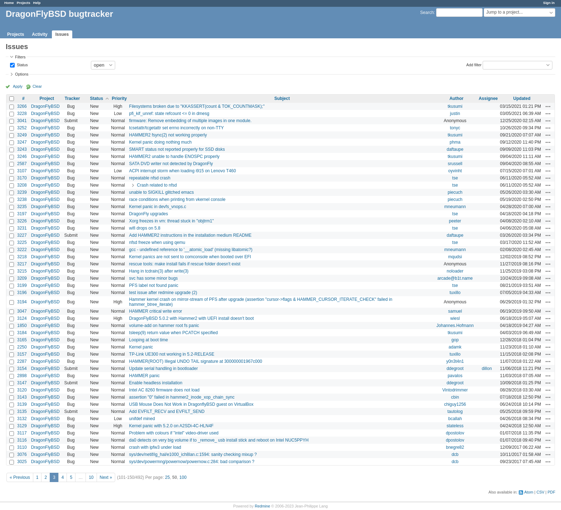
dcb (455, 454)
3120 (22, 390)
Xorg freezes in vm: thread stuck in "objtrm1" (171, 220)
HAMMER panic (144, 375)
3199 (22, 285)
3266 (22, 106)
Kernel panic (141, 347)
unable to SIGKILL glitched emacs (161, 192)
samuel (455, 311)
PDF (551, 492)
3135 (22, 411)
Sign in (549, 3)
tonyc (455, 127)
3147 (22, 382)
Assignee (488, 98)
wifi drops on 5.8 (144, 228)
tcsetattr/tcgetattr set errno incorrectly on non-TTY (176, 127)
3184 (22, 332)
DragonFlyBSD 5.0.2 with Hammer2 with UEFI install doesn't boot (191, 318)
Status (22, 64)
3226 (22, 220)
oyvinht (455, 170)
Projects (23, 3)
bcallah (455, 418)
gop (455, 339)
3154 (22, 368)
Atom (528, 492)
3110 (22, 447)
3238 (22, 199)
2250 (22, 347)
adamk (455, 347)
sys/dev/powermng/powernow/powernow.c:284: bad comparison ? (191, 461)
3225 (22, 242)
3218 (22, 256)
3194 (22, 301)
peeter (455, 220)
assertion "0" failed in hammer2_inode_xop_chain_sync (182, 397)
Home (9, 3)
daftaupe (455, 149)
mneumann (455, 206)
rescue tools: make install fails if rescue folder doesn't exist (184, 263)
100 (182, 477)
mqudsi (455, 256)
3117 (22, 433)
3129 (22, 425)
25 (167, 477)
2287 (22, 361)
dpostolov (455, 433)
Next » (106, 477)
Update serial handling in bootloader (163, 368)
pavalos (455, 375)
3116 (22, 440)
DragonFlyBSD (45, 106)
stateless (455, 425)
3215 (22, 271)
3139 (22, 404)
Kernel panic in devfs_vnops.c (157, 206)
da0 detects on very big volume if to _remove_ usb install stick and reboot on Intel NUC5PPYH (219, 440)
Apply (18, 86)
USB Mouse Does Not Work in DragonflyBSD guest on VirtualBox (191, 404)
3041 (22, 120)
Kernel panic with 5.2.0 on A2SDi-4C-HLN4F (171, 425)
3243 (22, 149)
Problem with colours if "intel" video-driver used (174, 433)
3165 (22, 339)
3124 (22, 318)
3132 (22, 418)
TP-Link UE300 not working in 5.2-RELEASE (171, 354)
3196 (22, 292)
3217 (22, 263)
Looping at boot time (148, 339)
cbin (455, 397)
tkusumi (455, 106)
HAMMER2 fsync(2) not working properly (168, 135)
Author (456, 98)
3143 (22, 397)
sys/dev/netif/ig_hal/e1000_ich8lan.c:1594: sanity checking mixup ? (193, 454)
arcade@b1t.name (455, 278)
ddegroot (455, 368)
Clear (37, 86)
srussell (455, 163)
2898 (22, 375)
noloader (455, 271)
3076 (22, 454)
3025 (22, 461)
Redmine (262, 506)
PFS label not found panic (153, 285)
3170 (22, 178)
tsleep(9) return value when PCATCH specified (173, 332)
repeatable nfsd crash (149, 178)
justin (455, 113)
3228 (22, 113)
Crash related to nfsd (157, 185)
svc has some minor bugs (153, 278)
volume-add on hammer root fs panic (164, 325)
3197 (22, 213)
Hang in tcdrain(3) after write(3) (159, 271)
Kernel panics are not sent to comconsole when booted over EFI (190, 256)
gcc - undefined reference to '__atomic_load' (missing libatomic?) (191, 249)
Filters (20, 57)
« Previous (20, 477)
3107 (22, 170)
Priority (119, 98)
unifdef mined (142, 418)
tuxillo (454, 292)
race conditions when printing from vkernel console (177, 199)
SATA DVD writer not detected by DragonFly (171, 163)
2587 (22, 163)
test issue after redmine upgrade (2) (163, 292)
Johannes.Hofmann (455, 325)
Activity (39, 34)
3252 (22, 127)
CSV (540, 492)
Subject (282, 98)
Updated (522, 98)
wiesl (455, 318)
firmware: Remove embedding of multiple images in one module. (190, 120)
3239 (22, 192)
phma (455, 142)
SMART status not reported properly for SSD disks (177, 149)
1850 (22, 325)
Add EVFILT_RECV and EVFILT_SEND (167, 411)
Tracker (72, 98)
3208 (22, 185)
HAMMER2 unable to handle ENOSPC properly (174, 156)
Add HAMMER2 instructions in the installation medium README (190, 235)
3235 (22, 206)
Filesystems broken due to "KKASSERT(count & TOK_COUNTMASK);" (197, 106)
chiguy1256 (455, 404)
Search (427, 12)
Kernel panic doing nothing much (160, 142)
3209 (22, 278)
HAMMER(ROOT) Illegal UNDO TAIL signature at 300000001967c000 (195, 361)
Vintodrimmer (455, 390)
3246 (22, 156)
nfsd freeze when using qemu (157, 242)
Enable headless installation (155, 382)
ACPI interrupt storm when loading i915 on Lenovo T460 (182, 170)
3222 (22, 249)
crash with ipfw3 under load (155, 447)
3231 (22, 228)
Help (37, 3)
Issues (62, 34)
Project (46, 98)
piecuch (455, 192)
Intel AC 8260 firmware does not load (164, 390)
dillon (487, 368)
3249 (22, 135)
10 (91, 477)
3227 (22, 235)
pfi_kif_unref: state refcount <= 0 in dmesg (169, 113)
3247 (22, 142)
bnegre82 (455, 447)
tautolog (455, 411)
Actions (548, 106)
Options (21, 74)
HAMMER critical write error (155, 311)
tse (455, 178)
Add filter (474, 64)
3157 (22, 354)
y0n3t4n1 (455, 361)
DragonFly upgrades (148, 213)
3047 (22, 311)
